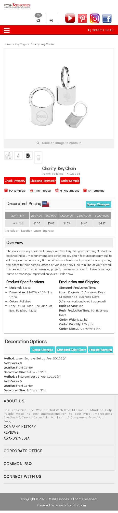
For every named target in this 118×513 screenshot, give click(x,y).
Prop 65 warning (100, 349)
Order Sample (70, 181)
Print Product (40, 190)
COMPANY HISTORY (20, 426)
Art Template (93, 190)
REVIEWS (11, 432)
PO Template (15, 190)
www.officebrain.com (71, 505)
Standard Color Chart (71, 349)
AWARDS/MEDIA (17, 438)
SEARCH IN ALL (101, 30)
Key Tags (20, 44)
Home (7, 44)
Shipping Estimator (42, 181)
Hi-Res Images (67, 190)
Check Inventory (15, 181)
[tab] (59, 242)
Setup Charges (98, 204)
